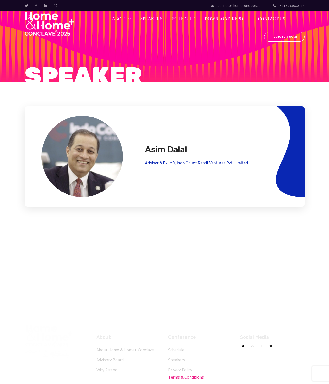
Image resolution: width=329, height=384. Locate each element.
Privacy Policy (180, 370)
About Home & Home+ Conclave (125, 349)
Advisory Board (110, 360)
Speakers (176, 360)
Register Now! (284, 36)
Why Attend (106, 370)
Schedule (176, 349)
